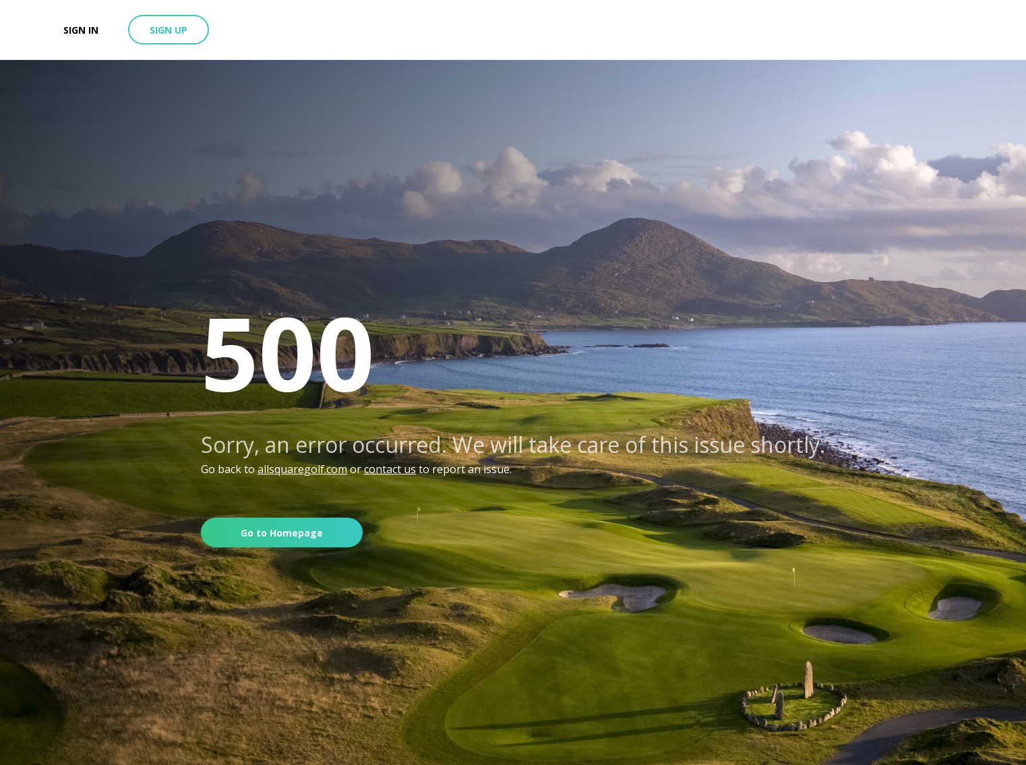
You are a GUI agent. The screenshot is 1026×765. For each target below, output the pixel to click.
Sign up (168, 30)
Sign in (80, 30)
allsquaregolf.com (302, 469)
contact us (390, 469)
